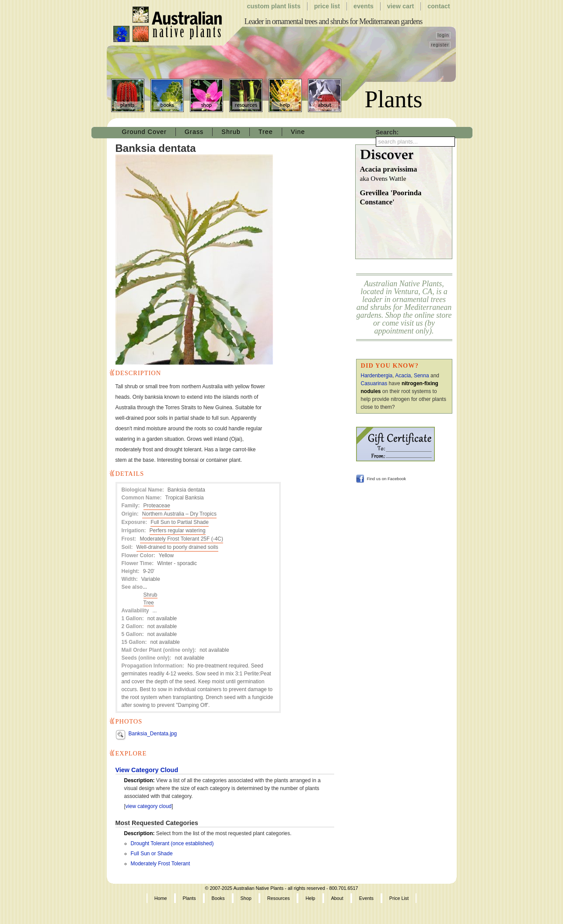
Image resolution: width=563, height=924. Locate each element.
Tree (266, 131)
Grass (194, 131)
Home (160, 898)
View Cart (400, 6)
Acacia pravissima (406, 174)
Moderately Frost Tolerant (160, 864)
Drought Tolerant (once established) (172, 843)
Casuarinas (374, 383)
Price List (327, 6)
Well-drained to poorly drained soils (177, 547)
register (440, 44)
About (324, 95)
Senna (421, 375)
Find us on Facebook (386, 478)
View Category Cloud (146, 769)
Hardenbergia (377, 375)
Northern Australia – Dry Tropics (179, 514)
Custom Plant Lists (274, 6)
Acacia (403, 375)
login (443, 35)
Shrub (230, 131)
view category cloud (148, 806)
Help (285, 95)
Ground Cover (144, 131)
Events (363, 6)
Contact (438, 6)
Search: (387, 132)
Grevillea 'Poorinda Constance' (391, 198)
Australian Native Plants (168, 24)
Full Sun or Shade (152, 853)
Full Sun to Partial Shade (179, 522)
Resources (245, 95)
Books (167, 95)
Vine (298, 131)
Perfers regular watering (178, 530)
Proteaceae (156, 505)
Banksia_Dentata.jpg (153, 734)
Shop (206, 95)
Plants (127, 95)
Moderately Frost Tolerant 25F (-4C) (182, 539)
